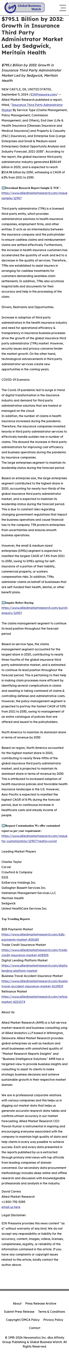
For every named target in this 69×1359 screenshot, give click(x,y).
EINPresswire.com (43, 94)
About (17, 1303)
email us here (10, 1207)
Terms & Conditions (51, 1311)
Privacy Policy (53, 1320)
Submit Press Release (19, 1311)
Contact (34, 1328)
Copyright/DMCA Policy (23, 1320)
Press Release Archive (40, 1303)
